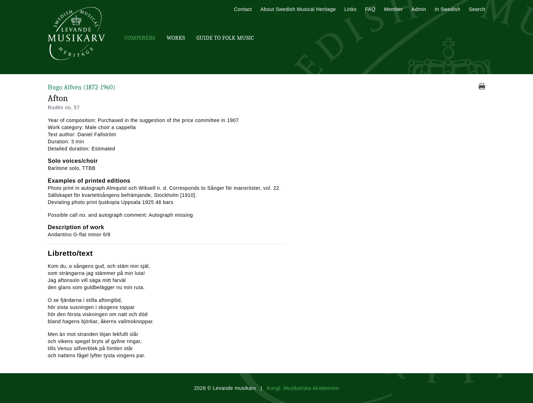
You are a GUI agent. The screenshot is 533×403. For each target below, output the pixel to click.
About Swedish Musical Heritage (298, 9)
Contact (243, 9)
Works (176, 38)
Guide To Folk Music (225, 38)
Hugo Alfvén (82, 87)
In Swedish (447, 9)
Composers (140, 38)
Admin (419, 9)
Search (477, 9)
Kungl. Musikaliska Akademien (303, 388)
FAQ (370, 9)
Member (393, 9)
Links (350, 9)
